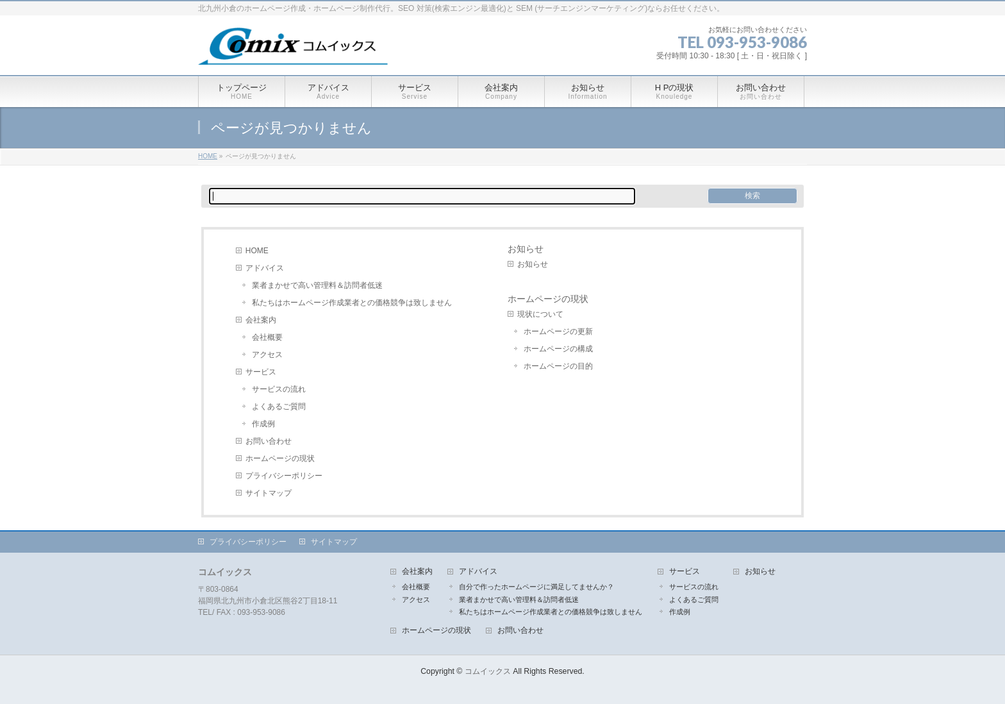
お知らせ (526, 249)
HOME (257, 250)
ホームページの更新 (558, 331)
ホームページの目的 (558, 366)
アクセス (267, 354)
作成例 (263, 423)
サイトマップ (268, 493)
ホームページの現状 (280, 458)
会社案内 (260, 319)
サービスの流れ (279, 389)
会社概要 (267, 337)
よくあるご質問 (279, 406)
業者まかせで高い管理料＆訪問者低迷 (317, 285)
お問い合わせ (268, 441)
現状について (540, 314)
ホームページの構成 (558, 348)
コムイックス (488, 671)
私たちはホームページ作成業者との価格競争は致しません (352, 302)
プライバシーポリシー (283, 475)
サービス (260, 371)
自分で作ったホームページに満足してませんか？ (536, 587)
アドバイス (264, 268)
